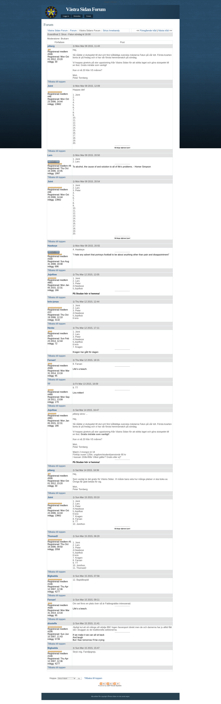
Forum (88, 16)
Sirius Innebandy (111, 30)
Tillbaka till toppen (57, 81)
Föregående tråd (148, 30)
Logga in (66, 16)
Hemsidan (77, 16)
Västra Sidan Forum (85, 9)
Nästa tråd (163, 30)
